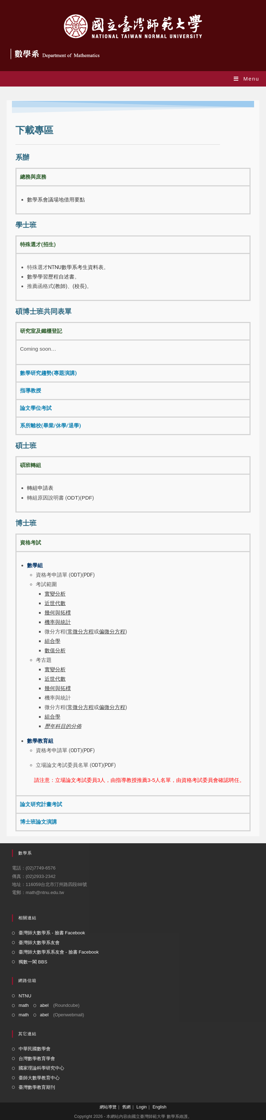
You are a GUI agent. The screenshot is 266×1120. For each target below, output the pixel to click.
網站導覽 (108, 1107)
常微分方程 (80, 707)
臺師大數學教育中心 (39, 1077)
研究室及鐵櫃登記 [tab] (41, 331)
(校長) (80, 286)
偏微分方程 (112, 707)
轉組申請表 (40, 488)
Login (142, 1107)
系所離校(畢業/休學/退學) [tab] (50, 425)
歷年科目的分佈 (63, 726)
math (24, 1005)
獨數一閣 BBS (33, 961)
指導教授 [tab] (30, 390)
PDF (87, 498)
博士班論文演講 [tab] (38, 822)
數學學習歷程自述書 (50, 277)
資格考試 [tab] (30, 543)
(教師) (60, 286)
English (159, 1107)
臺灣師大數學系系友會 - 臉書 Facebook (59, 952)
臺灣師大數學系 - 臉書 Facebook (52, 932)
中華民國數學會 (35, 1048)
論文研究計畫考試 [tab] (41, 804)
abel (44, 1005)
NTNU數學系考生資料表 (76, 267)
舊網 (126, 1107)
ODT (72, 498)
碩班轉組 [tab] (30, 465)
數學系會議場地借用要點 (56, 200)
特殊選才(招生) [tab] (38, 244)
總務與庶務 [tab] (33, 177)
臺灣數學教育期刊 (37, 1087)
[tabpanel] (133, 199)
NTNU (25, 995)
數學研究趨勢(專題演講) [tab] (48, 373)
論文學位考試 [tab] (36, 408)
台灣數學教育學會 (37, 1058)
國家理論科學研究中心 (41, 1068)
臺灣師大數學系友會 (39, 942)
